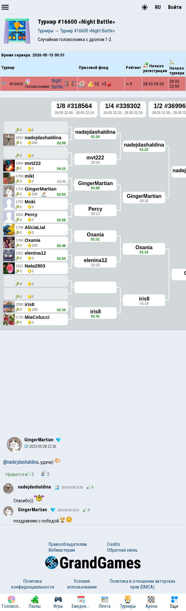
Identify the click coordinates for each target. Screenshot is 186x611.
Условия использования (82, 584)
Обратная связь (122, 550)
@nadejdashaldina (20, 462)
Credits (113, 544)
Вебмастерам (62, 550)
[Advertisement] (93, 380)
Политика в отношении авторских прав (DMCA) (142, 584)
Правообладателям (68, 544)
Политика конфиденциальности (32, 584)
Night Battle (57, 84)
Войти (175, 7)
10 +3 (99, 84)
